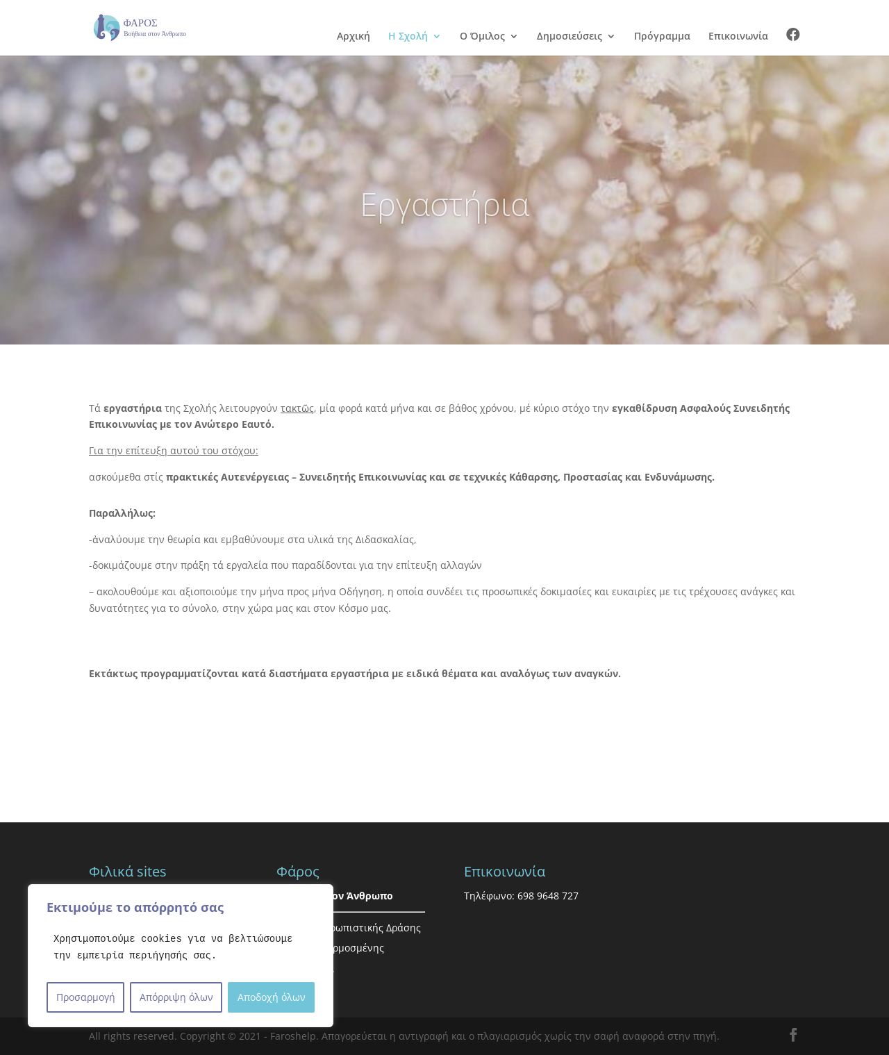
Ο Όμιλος (482, 36)
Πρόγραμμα (662, 36)
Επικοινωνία (738, 36)
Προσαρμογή (85, 997)
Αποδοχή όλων (272, 997)
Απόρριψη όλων (176, 997)
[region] (180, 955)
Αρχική (353, 36)
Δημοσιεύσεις (569, 36)
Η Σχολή (408, 36)
